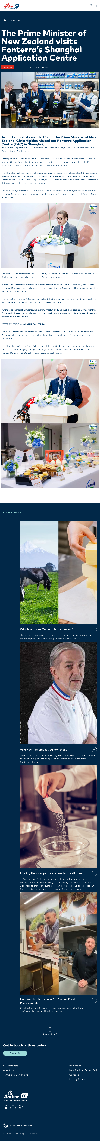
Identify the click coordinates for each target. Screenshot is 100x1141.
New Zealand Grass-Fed (83, 1070)
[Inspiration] (16, 20)
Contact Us (15, 1053)
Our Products (10, 1066)
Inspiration (75, 1066)
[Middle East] (4, 20)
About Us (8, 1070)
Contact (74, 1075)
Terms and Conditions (15, 1075)
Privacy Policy (77, 1079)
